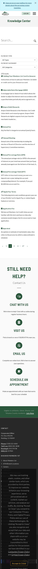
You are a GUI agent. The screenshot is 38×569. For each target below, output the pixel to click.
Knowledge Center (9, 489)
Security (6, 515)
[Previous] (2, 246)
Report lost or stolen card (11, 498)
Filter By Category (9, 63)
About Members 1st (9, 460)
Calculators (7, 486)
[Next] (27, 246)
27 (23, 246)
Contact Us (7, 470)
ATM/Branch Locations (11, 464)
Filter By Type (6, 56)
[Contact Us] (19, 329)
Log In (26, 13)
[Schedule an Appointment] (19, 382)
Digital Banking (8, 495)
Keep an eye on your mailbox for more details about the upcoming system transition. (17, 5)
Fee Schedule (7, 492)
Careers (6, 467)
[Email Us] (19, 353)
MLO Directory (8, 476)
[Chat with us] (19, 304)
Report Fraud (7, 501)
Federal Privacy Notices (11, 511)
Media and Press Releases (12, 473)
